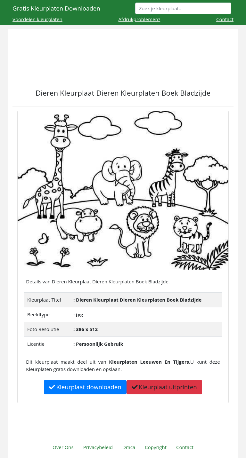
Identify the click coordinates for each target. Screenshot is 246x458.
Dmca (128, 447)
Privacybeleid (98, 447)
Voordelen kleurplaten (37, 19)
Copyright (156, 447)
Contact (225, 19)
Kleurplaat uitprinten (164, 387)
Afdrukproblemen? (139, 19)
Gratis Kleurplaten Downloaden (56, 8)
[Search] (183, 8)
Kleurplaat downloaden (85, 387)
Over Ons (63, 447)
